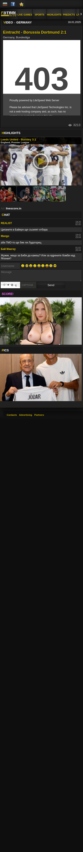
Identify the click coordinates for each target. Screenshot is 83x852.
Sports (39, 14)
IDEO (8, 22)
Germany (24, 22)
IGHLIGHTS (11, 133)
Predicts (69, 14)
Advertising (25, 415)
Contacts (12, 415)
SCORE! (7, 294)
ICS (5, 350)
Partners (39, 415)
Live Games (25, 14)
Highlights (54, 14)
